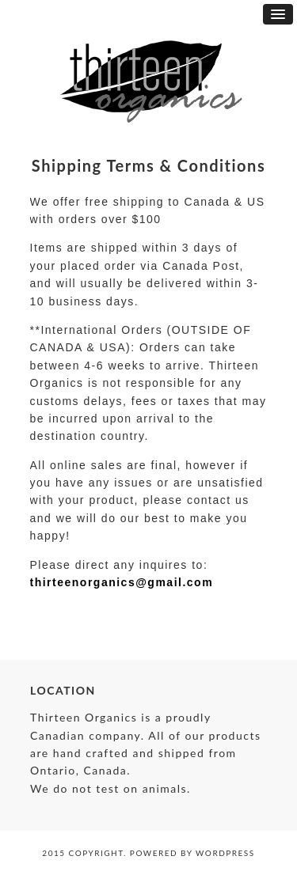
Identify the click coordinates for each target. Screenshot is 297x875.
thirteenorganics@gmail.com (122, 582)
